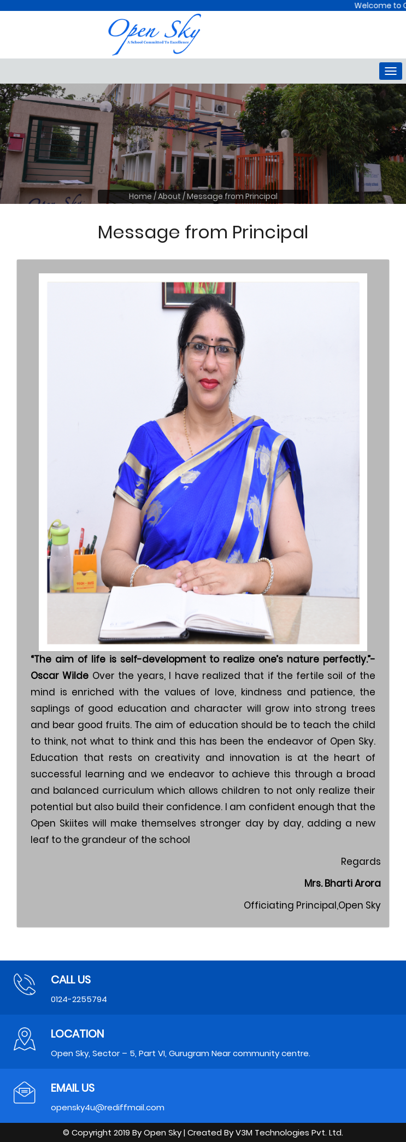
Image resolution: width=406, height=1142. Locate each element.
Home (140, 196)
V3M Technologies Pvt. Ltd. (289, 1132)
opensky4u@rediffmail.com (107, 1107)
